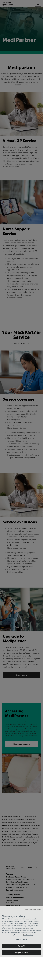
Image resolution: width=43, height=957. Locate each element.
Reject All (21, 946)
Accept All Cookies (21, 953)
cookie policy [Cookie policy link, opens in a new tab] (28, 935)
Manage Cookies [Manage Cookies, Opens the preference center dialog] (21, 939)
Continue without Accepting (32, 909)
